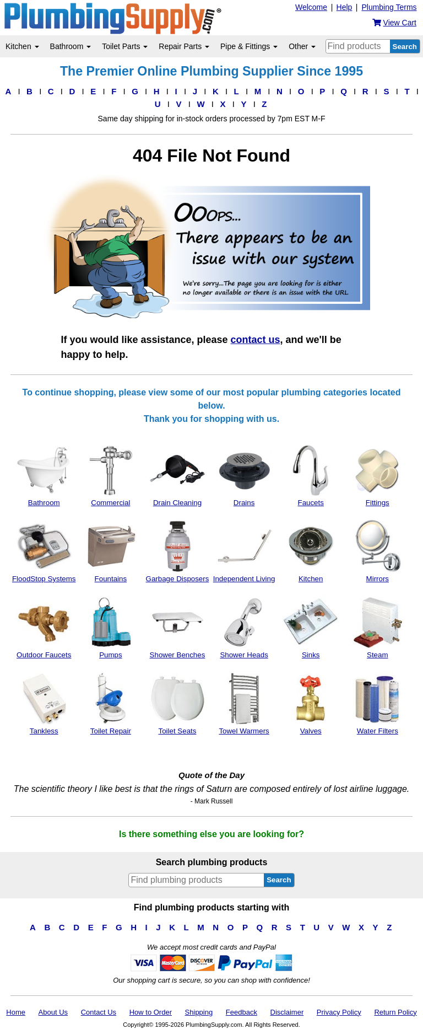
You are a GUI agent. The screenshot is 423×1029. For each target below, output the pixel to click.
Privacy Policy (339, 1012)
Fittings (377, 474)
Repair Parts (184, 46)
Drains (244, 474)
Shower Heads (244, 626)
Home (15, 1012)
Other (302, 46)
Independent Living (244, 550)
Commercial (110, 474)
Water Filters (377, 702)
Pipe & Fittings (249, 46)
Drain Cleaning (177, 474)
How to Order (150, 1012)
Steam (377, 626)
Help (344, 7)
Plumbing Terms (388, 7)
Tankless (43, 702)
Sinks (311, 626)
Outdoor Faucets (43, 626)
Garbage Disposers (177, 550)
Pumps (110, 626)
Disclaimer (287, 1012)
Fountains (110, 550)
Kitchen (22, 46)
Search (405, 46)
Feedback (241, 1012)
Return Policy (395, 1012)
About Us (53, 1012)
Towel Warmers (244, 702)
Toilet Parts (125, 46)
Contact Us (98, 1012)
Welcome (311, 7)
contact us (255, 339)
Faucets (311, 474)
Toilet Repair (110, 702)
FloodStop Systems (44, 550)
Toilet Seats (177, 702)
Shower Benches (177, 626)
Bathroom (70, 46)
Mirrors (377, 550)
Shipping (199, 1012)
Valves (311, 702)
